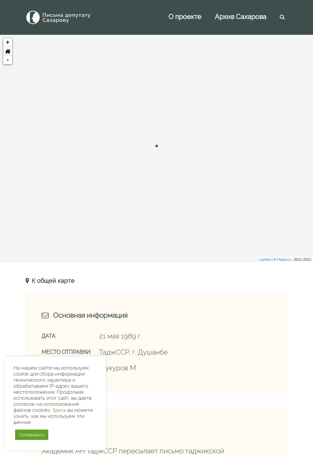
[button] (7, 51)
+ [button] (8, 43)
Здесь (59, 410)
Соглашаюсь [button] (31, 434)
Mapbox (284, 259)
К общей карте (52, 280)
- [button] (8, 60)
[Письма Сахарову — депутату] (67, 17)
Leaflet (264, 259)
